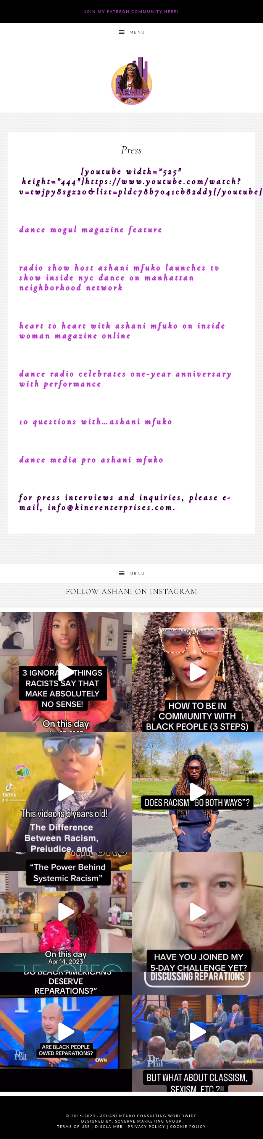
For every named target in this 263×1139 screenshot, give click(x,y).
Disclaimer (109, 1126)
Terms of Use (73, 1126)
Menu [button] (137, 32)
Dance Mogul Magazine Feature (91, 229)
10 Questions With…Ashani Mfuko (96, 421)
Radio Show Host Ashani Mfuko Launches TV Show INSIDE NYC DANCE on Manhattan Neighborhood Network (119, 278)
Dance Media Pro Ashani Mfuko (91, 460)
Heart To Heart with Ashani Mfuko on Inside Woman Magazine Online (122, 330)
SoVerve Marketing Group (148, 1121)
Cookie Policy (188, 1126)
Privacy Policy (146, 1126)
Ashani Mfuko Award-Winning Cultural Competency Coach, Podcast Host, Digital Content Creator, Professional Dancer (131, 81)
